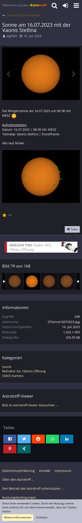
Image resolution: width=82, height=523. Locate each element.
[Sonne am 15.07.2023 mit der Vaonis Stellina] (14, 281)
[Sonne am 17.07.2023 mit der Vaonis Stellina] (49, 281)
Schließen (42, 517)
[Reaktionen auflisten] (7, 214)
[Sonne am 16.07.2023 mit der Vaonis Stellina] (32, 281)
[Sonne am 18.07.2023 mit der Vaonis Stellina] (66, 281)
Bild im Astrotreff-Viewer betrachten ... (30, 405)
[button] (76, 5)
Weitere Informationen (17, 517)
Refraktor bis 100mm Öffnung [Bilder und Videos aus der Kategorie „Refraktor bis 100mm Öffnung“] (24, 371)
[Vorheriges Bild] (8, 73)
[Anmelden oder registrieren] (65, 5)
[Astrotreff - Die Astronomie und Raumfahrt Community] (24, 5)
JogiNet (12, 36)
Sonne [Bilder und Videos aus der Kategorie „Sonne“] (6, 367)
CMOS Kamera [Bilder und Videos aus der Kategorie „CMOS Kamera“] (12, 376)
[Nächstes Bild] (73, 73)
